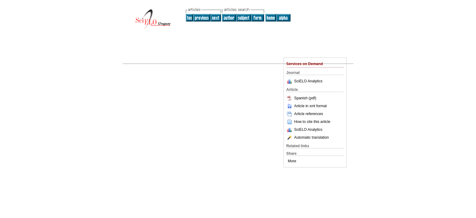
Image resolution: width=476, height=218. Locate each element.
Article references (304, 114)
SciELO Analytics (308, 81)
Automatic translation (307, 137)
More (292, 161)
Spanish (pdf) (301, 98)
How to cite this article (312, 122)
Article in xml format (306, 106)
